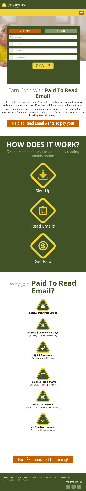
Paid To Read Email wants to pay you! (43, 123)
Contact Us (65, 477)
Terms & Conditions (23, 477)
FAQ (12, 477)
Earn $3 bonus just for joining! (43, 459)
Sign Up (43, 65)
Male (63, 31)
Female (26, 31)
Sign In (48, 477)
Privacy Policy (38, 477)
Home (6, 477)
